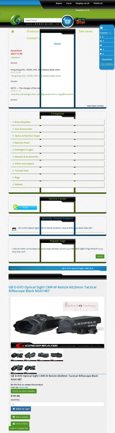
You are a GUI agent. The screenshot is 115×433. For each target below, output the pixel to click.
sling (14, 252)
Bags (16, 177)
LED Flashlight (31, 249)
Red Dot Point (21, 142)
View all (100, 256)
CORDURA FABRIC (19, 249)
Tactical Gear (21, 170)
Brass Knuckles (21, 121)
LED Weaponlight (44, 249)
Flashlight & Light (23, 149)
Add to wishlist (20, 417)
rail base (55, 248)
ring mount (91, 248)
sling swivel (20, 252)
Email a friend (20, 423)
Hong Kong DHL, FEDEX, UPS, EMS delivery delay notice (35, 69)
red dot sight (78, 248)
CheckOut (107, 59)
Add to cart (21, 408)
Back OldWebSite (107, 64)
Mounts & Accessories (25, 156)
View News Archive (95, 106)
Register (59, 3)
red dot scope (64, 249)
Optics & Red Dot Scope (26, 135)
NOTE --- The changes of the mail (25, 88)
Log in (69, 3)
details (14, 63)
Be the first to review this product (27, 384)
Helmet (18, 184)
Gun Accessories (22, 128)
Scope (100, 249)
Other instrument (23, 163)
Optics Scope (52, 268)
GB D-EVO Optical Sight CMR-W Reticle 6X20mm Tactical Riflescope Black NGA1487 (51, 228)
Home (13, 268)
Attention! (16, 50)
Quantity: (15, 399)
